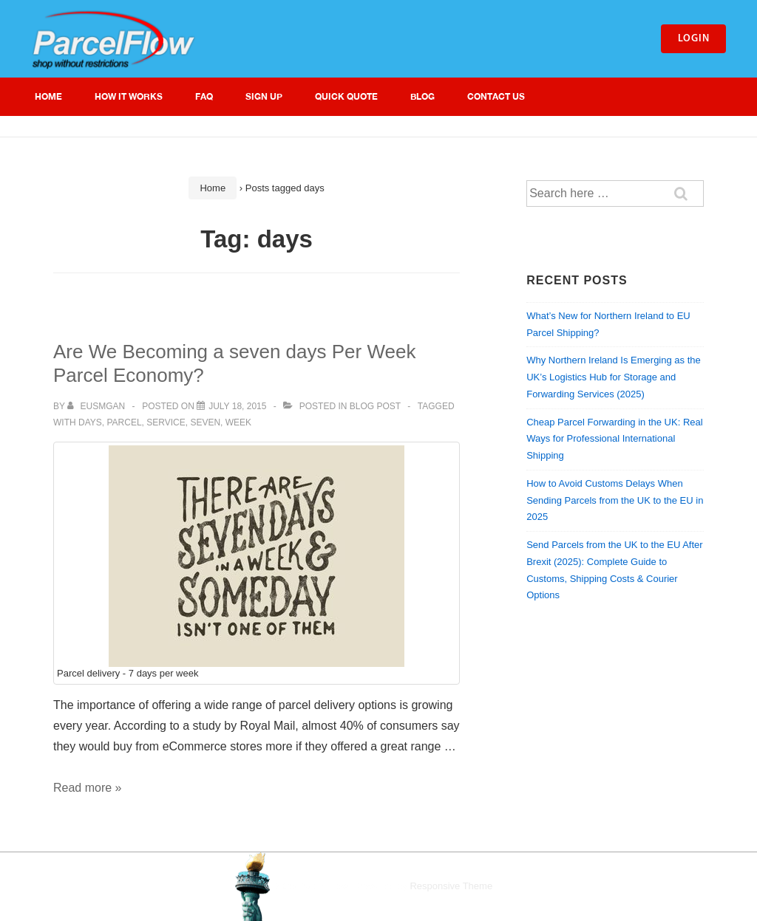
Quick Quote (346, 96)
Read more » (87, 787)
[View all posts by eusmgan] (97, 406)
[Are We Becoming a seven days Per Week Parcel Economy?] (237, 406)
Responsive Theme (451, 885)
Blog (422, 96)
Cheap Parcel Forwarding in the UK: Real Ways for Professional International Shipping (614, 439)
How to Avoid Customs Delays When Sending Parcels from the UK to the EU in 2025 (614, 500)
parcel (123, 422)
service (165, 422)
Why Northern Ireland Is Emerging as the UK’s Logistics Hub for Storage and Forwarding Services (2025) (613, 377)
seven (205, 422)
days (90, 422)
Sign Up (263, 96)
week (238, 422)
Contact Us (496, 96)
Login (694, 39)
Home (48, 96)
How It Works (129, 96)
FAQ (204, 96)
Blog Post (375, 406)
